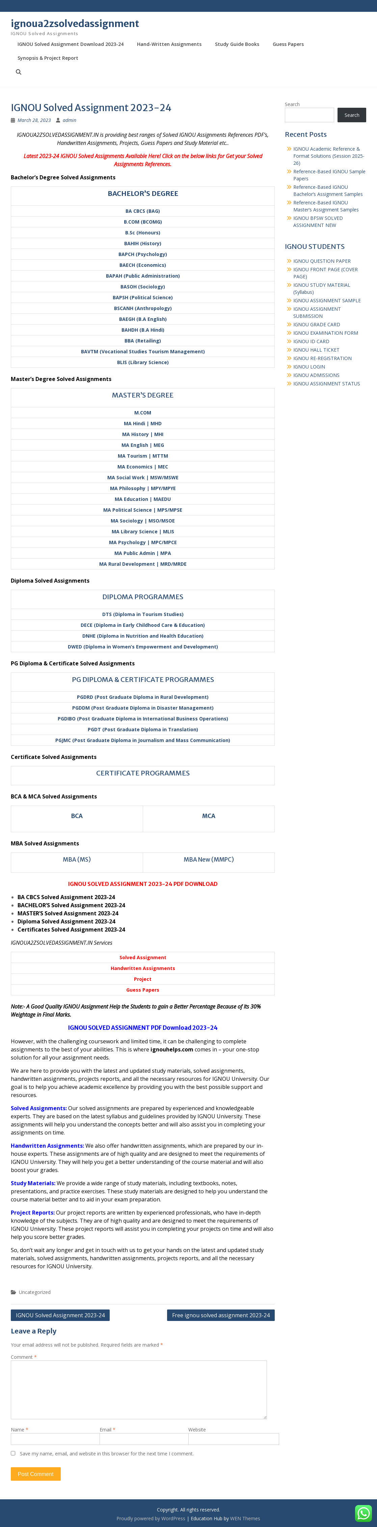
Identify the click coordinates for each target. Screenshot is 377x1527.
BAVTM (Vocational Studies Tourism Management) (143, 351)
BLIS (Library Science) (143, 362)
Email (107, 1429)
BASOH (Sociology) (142, 286)
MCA (208, 816)
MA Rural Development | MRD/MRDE (143, 564)
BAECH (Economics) (142, 265)
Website (197, 1429)
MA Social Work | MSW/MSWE (143, 477)
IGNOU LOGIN (309, 366)
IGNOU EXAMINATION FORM (325, 333)
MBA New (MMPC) (209, 859)
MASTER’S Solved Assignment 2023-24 (68, 913)
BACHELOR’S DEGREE (143, 193)
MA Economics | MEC (142, 466)
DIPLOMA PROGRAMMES (142, 596)
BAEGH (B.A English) (143, 319)
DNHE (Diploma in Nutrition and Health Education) (143, 636)
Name (19, 1429)
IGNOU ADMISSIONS (316, 375)
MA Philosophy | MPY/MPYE (143, 488)
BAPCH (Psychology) (142, 254)
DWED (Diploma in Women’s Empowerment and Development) (143, 646)
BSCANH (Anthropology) (143, 308)
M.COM (142, 412)
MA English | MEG (143, 445)
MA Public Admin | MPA (142, 553)
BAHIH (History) (142, 243)
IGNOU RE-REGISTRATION (322, 358)
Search (292, 104)
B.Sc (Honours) (142, 232)
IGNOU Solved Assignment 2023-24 (60, 1315)
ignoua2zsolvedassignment (75, 24)
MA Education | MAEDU (143, 499)
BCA (77, 816)
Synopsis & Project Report (48, 58)
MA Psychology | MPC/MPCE (143, 542)
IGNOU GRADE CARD (316, 324)
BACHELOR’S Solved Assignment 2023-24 (71, 905)
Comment (24, 1357)
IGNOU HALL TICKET (316, 350)
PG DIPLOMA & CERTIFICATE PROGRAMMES (143, 679)
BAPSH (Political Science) (143, 297)
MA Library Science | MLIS (143, 531)
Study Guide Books (237, 44)
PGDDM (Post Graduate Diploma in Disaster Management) (143, 708)
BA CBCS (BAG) (143, 211)
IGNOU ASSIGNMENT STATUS (326, 383)
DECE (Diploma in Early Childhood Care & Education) (143, 625)
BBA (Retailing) (143, 340)
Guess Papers (288, 44)
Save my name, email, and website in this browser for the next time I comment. (107, 1453)
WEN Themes (245, 1518)
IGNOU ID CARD (311, 341)
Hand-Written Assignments (169, 44)
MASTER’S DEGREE (142, 395)
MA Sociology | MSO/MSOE (143, 520)
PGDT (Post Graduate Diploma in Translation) (143, 729)
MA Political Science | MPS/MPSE (142, 510)
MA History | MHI (142, 434)
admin (69, 120)
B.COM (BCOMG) (143, 222)
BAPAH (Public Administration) (143, 276)
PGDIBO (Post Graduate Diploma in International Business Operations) (143, 718)
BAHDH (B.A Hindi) (143, 330)
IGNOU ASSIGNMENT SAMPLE (327, 300)
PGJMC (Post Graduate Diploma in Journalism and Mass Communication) (142, 740)
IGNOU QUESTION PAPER (322, 261)
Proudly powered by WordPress (150, 1518)
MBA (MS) (77, 859)
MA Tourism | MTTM (143, 456)
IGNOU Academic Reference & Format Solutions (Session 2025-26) (329, 156)
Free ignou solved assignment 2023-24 (221, 1315)
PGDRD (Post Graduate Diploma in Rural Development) (143, 697)
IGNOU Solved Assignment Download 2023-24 (71, 44)
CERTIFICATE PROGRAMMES (143, 773)
